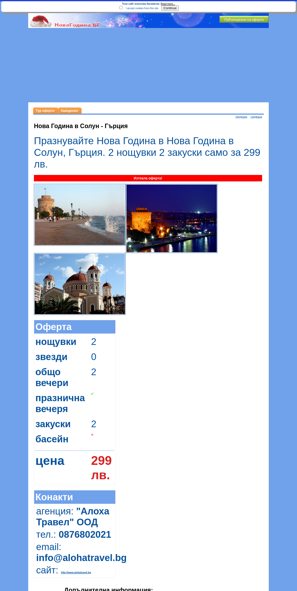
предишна (241, 116)
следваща (256, 116)
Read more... (168, 3)
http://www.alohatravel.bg (76, 572)
